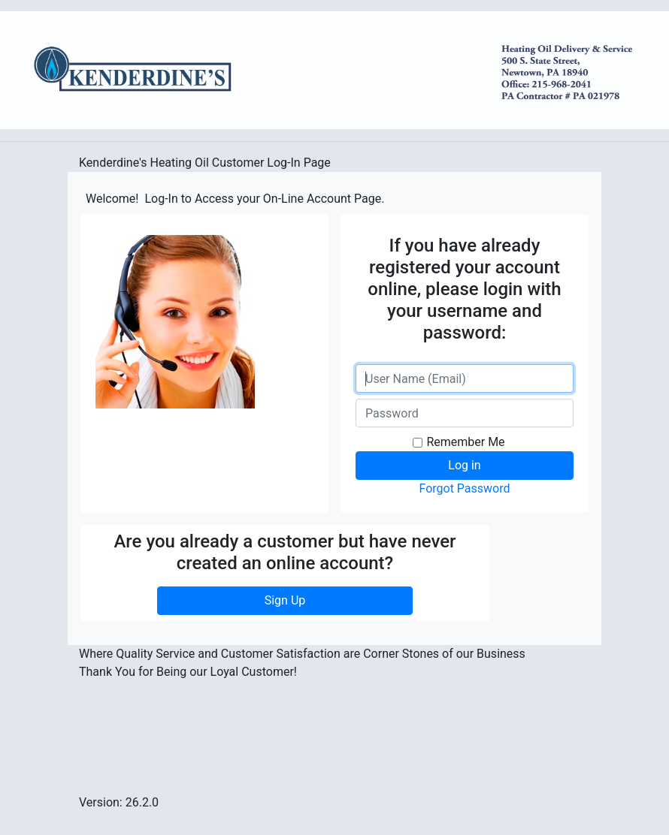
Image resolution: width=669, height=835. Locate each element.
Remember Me (465, 442)
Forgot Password (464, 488)
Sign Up (285, 600)
